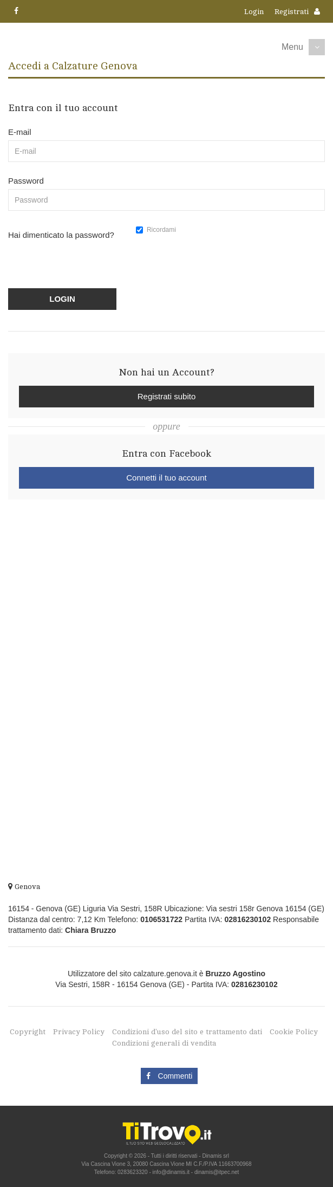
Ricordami (156, 229)
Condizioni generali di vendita (164, 1043)
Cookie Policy (294, 1032)
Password (26, 180)
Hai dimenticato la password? (61, 234)
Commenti (169, 1076)
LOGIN (62, 298)
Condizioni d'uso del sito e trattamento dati (187, 1032)
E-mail (19, 132)
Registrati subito (167, 396)
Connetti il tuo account (166, 477)
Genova (24, 887)
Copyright (27, 1032)
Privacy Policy (79, 1032)
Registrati (292, 12)
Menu (292, 46)
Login (254, 12)
